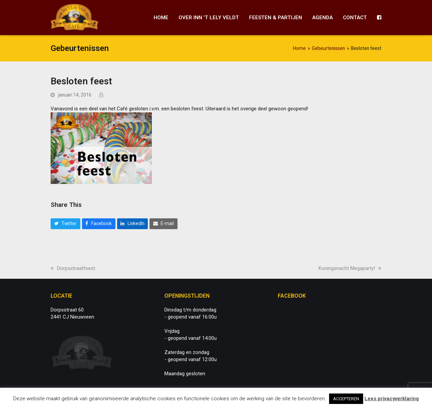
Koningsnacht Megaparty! (350, 268)
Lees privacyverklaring (391, 399)
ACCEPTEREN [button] (346, 398)
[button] (65, 223)
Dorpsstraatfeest (73, 268)
